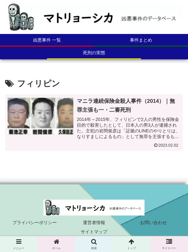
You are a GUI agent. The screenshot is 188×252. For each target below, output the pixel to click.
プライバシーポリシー (34, 222)
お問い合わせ (153, 222)
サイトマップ (94, 231)
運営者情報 (94, 222)
